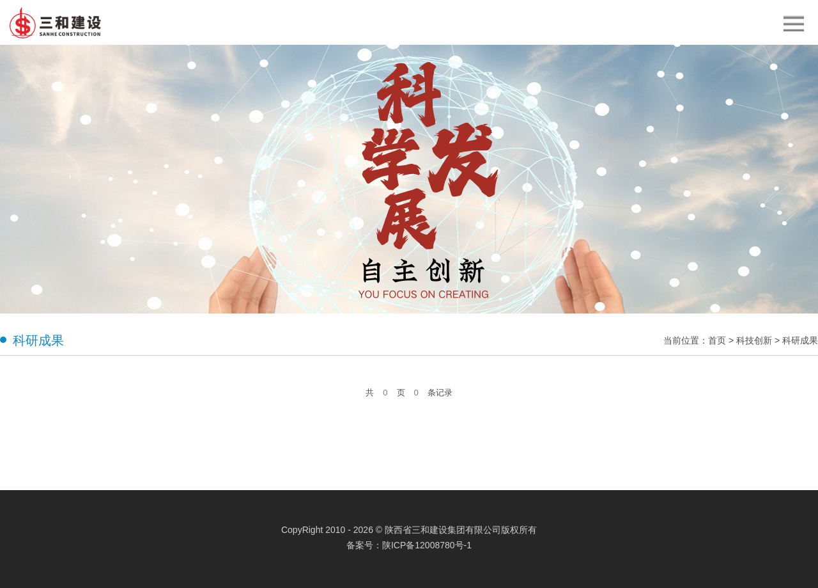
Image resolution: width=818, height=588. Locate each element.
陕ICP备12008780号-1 (427, 545)
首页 (717, 340)
